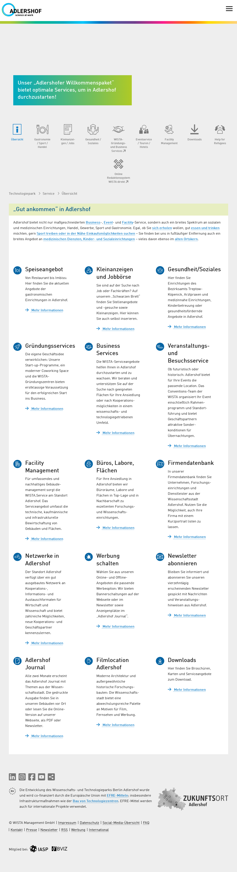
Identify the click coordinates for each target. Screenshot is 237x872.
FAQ (146, 823)
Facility (127, 222)
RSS (64, 830)
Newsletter (49, 830)
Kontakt (17, 830)
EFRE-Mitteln (117, 795)
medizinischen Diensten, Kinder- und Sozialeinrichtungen (89, 239)
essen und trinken (205, 228)
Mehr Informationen (44, 310)
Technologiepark (22, 194)
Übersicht (69, 194)
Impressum (67, 823)
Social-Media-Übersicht (121, 823)
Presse (31, 830)
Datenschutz (89, 823)
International (99, 830)
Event (108, 222)
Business (93, 222)
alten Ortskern (186, 239)
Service (49, 194)
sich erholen (162, 228)
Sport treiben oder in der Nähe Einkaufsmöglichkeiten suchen (86, 234)
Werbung (78, 830)
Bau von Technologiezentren (95, 801)
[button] (12, 777)
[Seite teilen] (51, 777)
